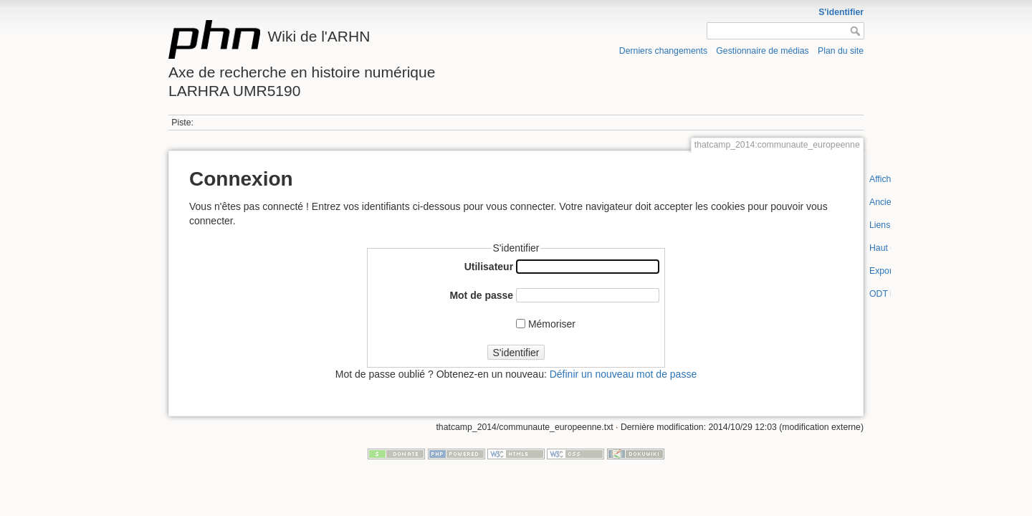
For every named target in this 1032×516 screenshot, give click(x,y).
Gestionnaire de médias (762, 51)
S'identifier (841, 12)
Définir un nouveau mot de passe (623, 374)
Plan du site (841, 51)
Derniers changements (663, 51)
